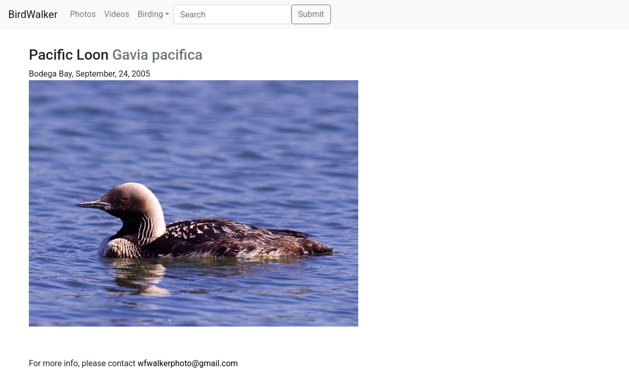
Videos (116, 14)
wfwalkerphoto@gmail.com (187, 363)
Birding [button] (150, 14)
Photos (83, 14)
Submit (311, 14)
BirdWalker (33, 14)
